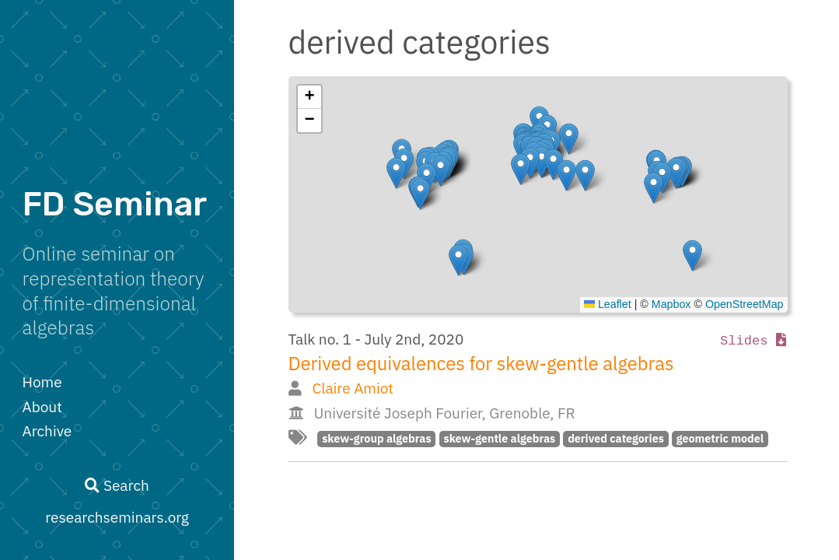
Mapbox (671, 304)
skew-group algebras (376, 438)
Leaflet (607, 304)
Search (117, 485)
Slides (753, 341)
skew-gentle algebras (500, 438)
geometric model (720, 438)
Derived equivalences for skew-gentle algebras (481, 364)
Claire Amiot (352, 388)
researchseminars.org (117, 517)
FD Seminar (115, 204)
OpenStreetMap (744, 304)
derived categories (616, 438)
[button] (692, 255)
